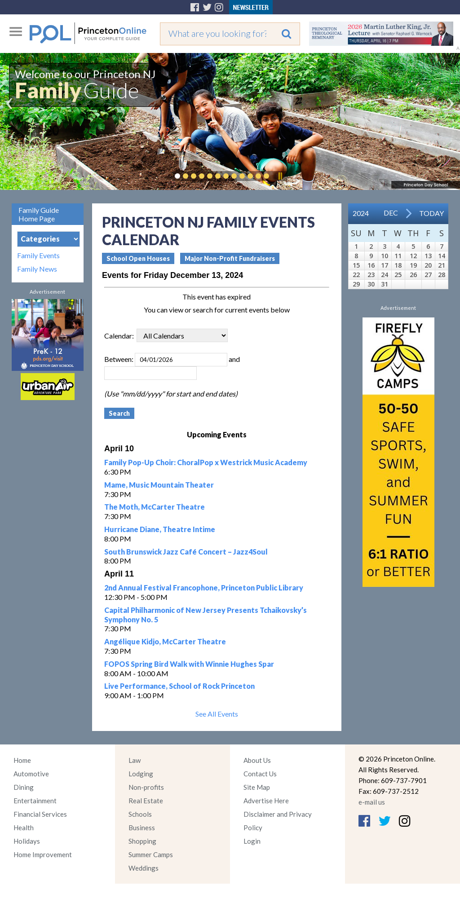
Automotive (31, 774)
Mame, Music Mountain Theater (159, 484)
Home (22, 760)
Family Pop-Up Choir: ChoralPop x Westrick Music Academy (205, 462)
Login (252, 841)
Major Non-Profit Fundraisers (230, 258)
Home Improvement (42, 854)
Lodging (140, 774)
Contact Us (260, 774)
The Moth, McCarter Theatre (154, 506)
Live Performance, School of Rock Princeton (179, 686)
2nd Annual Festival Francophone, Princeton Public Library (203, 587)
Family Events (38, 255)
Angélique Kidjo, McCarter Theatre (165, 641)
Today (431, 213)
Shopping (142, 841)
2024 (361, 213)
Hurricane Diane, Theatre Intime (159, 529)
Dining (23, 787)
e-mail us (371, 802)
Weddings (143, 868)
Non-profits (146, 787)
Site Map (256, 787)
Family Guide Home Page (38, 214)
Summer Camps (150, 854)
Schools (140, 814)
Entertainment (35, 801)
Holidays (26, 841)
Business (141, 827)
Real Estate (145, 801)
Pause (280, 176)
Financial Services (40, 814)
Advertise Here (266, 801)
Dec (391, 212)
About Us (257, 760)
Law (134, 760)
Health (23, 827)
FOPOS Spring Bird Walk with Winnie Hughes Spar (189, 664)
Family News (37, 269)
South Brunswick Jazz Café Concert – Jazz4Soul (186, 551)
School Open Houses (138, 258)
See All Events (216, 713)
